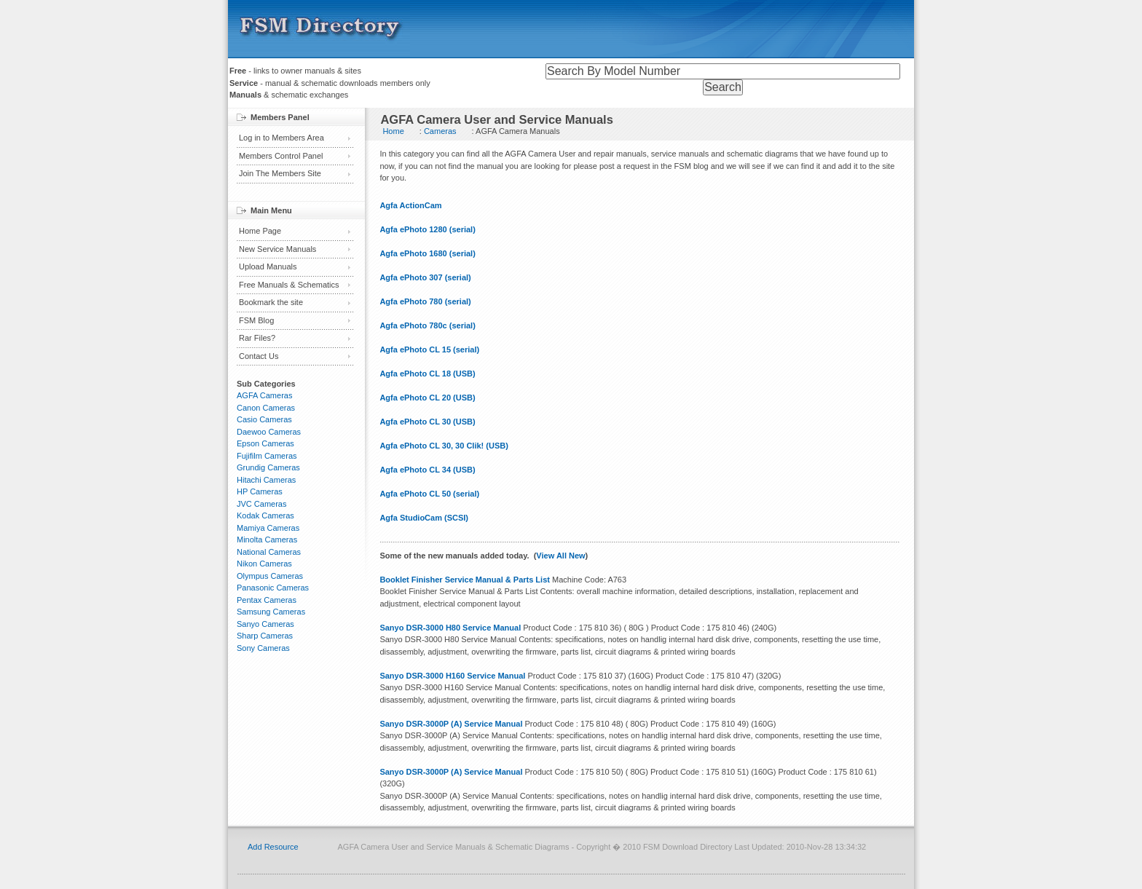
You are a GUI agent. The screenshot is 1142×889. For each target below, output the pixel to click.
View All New (560, 555)
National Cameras (269, 552)
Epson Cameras (265, 443)
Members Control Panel (281, 155)
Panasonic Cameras (273, 587)
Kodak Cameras (265, 515)
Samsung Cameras (271, 611)
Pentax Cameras (266, 600)
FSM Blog (256, 320)
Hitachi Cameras (266, 479)
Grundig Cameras (268, 467)
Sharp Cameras (265, 635)
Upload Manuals (268, 266)
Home (392, 131)
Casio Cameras (264, 419)
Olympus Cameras (270, 576)
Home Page (260, 230)
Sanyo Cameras (265, 624)
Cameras (440, 131)
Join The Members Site (280, 173)
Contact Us (258, 356)
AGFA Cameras (264, 395)
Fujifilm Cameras (267, 455)
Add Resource (273, 846)
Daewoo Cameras (269, 431)
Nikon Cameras (264, 563)
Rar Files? (257, 337)
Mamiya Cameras (268, 527)
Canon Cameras (266, 407)
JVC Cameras (261, 503)
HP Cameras (260, 491)
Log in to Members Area (281, 137)
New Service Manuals (277, 249)
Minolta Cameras (267, 539)
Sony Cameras (263, 648)
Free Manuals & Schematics (289, 284)
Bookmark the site (271, 302)
